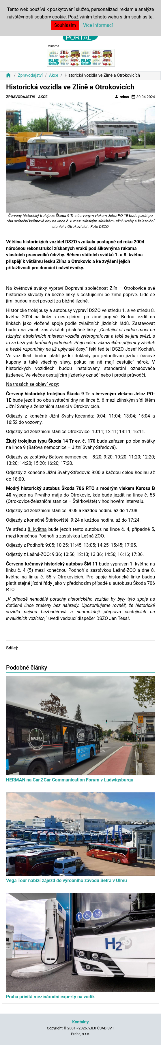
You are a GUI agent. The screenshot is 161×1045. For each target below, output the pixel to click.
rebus (121, 96)
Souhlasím (65, 25)
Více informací (98, 25)
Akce (53, 75)
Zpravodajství (30, 75)
